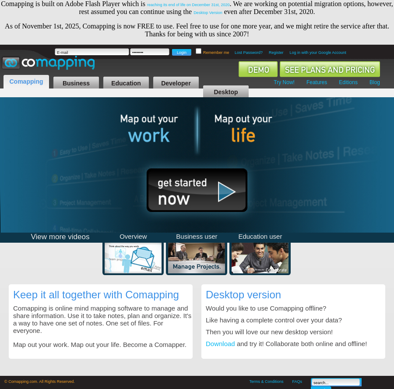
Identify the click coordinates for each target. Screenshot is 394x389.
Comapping (26, 81)
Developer (176, 83)
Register (276, 52)
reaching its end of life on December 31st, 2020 (188, 5)
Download (220, 343)
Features (316, 82)
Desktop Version (207, 13)
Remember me (216, 52)
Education (126, 83)
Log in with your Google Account (318, 52)
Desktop (226, 91)
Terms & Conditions (266, 381)
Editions (348, 82)
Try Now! (284, 82)
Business (76, 83)
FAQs (297, 381)
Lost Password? (249, 52)
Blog (374, 82)
